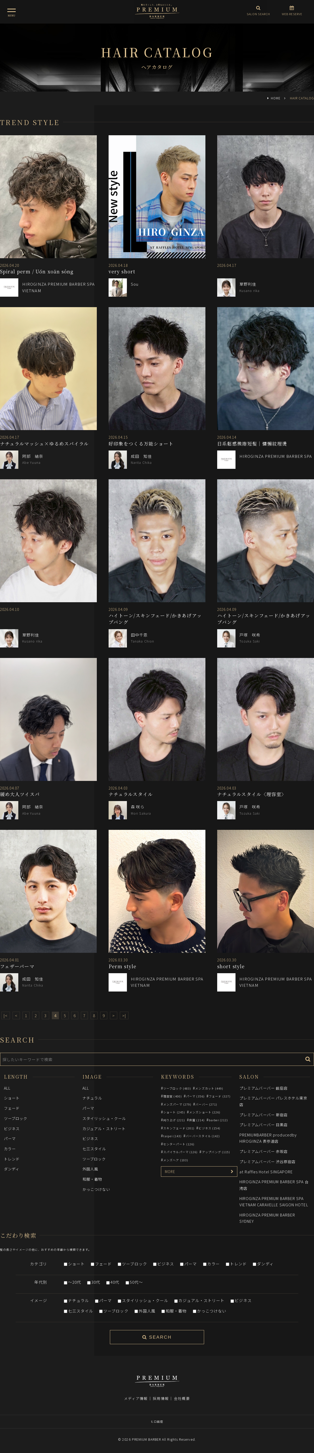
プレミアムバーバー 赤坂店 (263, 1151)
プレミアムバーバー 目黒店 (263, 1124)
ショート (12, 1098)
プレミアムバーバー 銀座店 (263, 1088)
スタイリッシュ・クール (104, 1118)
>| (124, 1015)
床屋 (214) (197, 1120)
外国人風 (90, 1169)
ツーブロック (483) (177, 1088)
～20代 (74, 1282)
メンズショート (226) (204, 1112)
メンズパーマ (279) (177, 1104)
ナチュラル (92, 1098)
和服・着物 (92, 1179)
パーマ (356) (195, 1096)
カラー (10, 1148)
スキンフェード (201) (178, 1128)
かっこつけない (96, 1189)
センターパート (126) (178, 1144)
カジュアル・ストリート (104, 1128)
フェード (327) (220, 1096)
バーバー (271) (206, 1104)
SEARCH (157, 1337)
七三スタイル (94, 1148)
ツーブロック (15, 1118)
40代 (114, 1282)
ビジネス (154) (209, 1128)
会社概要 (182, 1398)
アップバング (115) (216, 1152)
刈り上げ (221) (174, 1120)
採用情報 (161, 1398)
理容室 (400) (172, 1096)
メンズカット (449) (209, 1088)
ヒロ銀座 (157, 1421)
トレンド (12, 1159)
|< (6, 1015)
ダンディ (11, 1169)
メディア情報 (136, 1398)
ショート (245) (174, 1112)
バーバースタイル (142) (203, 1136)
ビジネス (12, 1128)
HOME (276, 98)
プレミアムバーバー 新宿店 (263, 1114)
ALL (7, 1088)
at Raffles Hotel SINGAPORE (266, 1171)
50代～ (136, 1282)
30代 (95, 1282)
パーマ (10, 1138)
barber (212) (218, 1120)
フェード (12, 1108)
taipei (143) (172, 1136)
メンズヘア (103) (175, 1160)
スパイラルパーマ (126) (180, 1152)
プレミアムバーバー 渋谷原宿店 (267, 1161)
